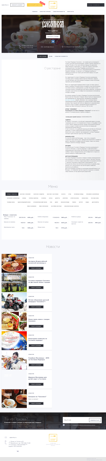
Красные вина (95, 198)
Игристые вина (75, 198)
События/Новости (59, 11)
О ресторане (42, 56)
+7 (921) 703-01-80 (27, 47)
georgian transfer (70, 100)
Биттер (81, 202)
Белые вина (85, 198)
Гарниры (43, 198)
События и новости (61, 56)
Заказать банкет (17, 5)
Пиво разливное (31, 206)
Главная (34, 11)
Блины (24, 198)
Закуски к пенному (25, 194)
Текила (74, 202)
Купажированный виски (40, 202)
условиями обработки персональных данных (83, 425)
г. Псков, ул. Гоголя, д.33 (16, 441)
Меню (50, 56)
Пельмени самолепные (92, 194)
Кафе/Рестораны (45, 11)
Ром (51, 202)
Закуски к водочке (39, 194)
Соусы (50, 198)
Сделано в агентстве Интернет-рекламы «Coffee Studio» (94, 459)
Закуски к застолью (52, 194)
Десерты (57, 198)
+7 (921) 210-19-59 (27, 46)
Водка (87, 202)
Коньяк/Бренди (65, 202)
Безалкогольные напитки (71, 206)
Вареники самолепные (13, 198)
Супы (69, 194)
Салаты (63, 194)
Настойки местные (56, 206)
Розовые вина (11, 202)
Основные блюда (78, 194)
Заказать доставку (34, 5)
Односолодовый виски (24, 202)
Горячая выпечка (33, 198)
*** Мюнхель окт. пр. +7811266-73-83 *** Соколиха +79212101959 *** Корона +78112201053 (19, 444)
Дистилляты (95, 202)
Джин (56, 202)
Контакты (70, 11)
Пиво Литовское (43, 206)
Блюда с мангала (12, 194)
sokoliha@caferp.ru (49, 47)
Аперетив (65, 198)
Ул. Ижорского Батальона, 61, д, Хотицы (75, 46)
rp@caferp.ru (5, 5)
